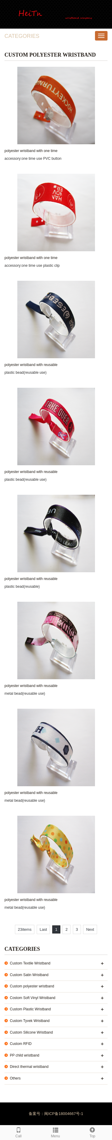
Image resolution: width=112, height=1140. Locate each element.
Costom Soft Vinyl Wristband (32, 998)
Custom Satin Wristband (29, 975)
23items (25, 929)
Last (43, 929)
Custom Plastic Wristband (30, 1009)
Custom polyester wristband (32, 986)
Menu (55, 1131)
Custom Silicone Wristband (31, 1032)
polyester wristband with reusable (30, 365)
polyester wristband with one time (30, 151)
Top (92, 1131)
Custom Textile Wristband (30, 963)
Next (90, 929)
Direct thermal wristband (29, 1067)
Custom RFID (21, 1044)
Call (18, 1131)
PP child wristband (24, 1055)
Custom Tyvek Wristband (30, 1021)
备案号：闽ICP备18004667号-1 (56, 1113)
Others (15, 1078)
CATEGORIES (21, 36)
